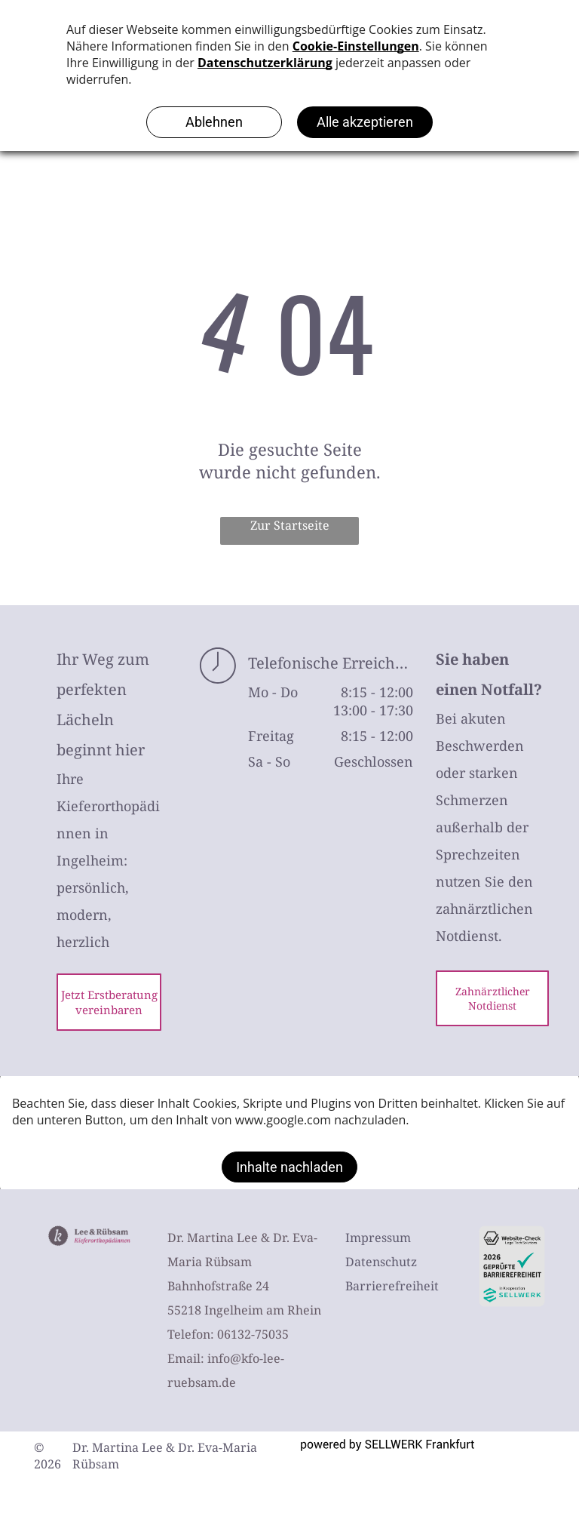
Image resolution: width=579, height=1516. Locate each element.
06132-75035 (253, 1334)
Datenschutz (381, 1261)
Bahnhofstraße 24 (218, 1286)
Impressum (378, 1237)
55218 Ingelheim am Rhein (244, 1310)
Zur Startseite (289, 525)
